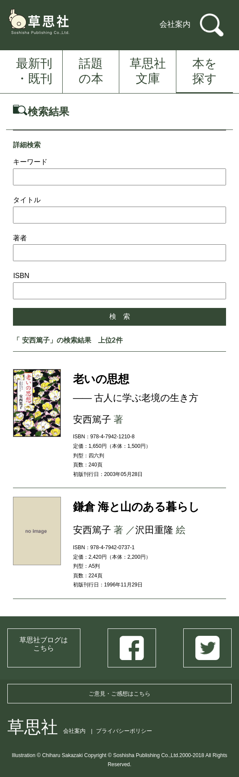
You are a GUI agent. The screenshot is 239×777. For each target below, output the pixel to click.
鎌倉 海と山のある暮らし (136, 506)
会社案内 (175, 24)
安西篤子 (92, 419)
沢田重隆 (154, 529)
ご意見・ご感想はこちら (119, 693)
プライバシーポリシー (124, 731)
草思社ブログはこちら (43, 644)
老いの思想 (101, 378)
